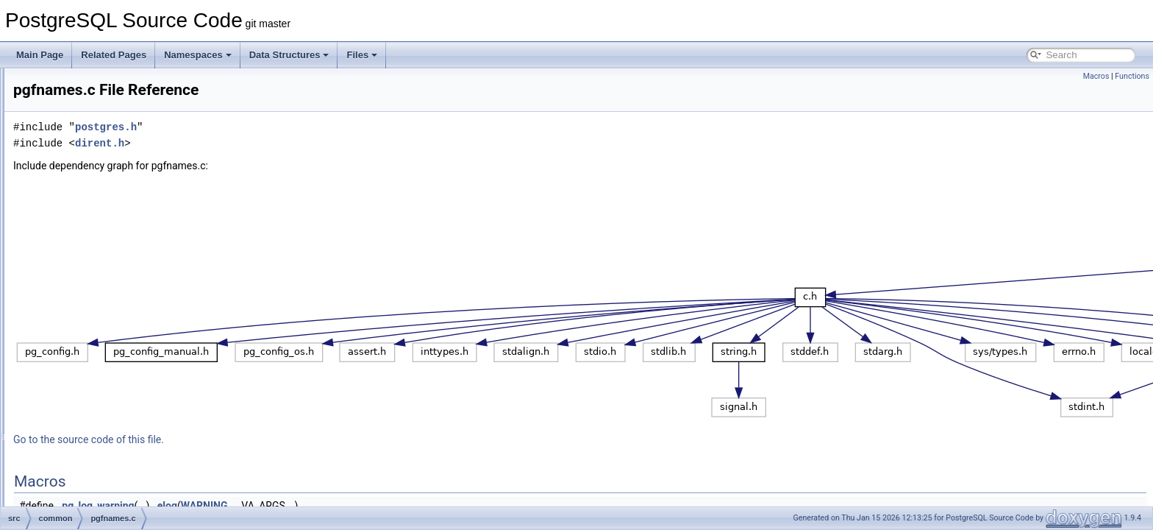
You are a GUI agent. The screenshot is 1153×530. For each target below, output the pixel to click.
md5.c (84, 165)
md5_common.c (103, 181)
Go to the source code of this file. (272, 439)
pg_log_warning (282, 506)
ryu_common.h (101, 375)
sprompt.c (91, 489)
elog (351, 506)
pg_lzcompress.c (105, 262)
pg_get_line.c (98, 246)
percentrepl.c (97, 230)
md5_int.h (91, 197)
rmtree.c (88, 359)
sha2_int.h (92, 472)
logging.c (89, 149)
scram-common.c (106, 408)
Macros (1096, 76)
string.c (86, 505)
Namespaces (198, 54)
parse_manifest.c (105, 213)
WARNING (388, 506)
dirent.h (283, 143)
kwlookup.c (93, 116)
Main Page (39, 54)
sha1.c (85, 424)
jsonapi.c (89, 84)
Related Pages (113, 54)
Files (361, 54)
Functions (1132, 76)
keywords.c (94, 100)
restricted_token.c (107, 343)
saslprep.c (92, 391)
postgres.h (290, 127)
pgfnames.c (95, 294)
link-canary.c (96, 132)
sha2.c (85, 456)
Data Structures (289, 54)
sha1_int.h (92, 440)
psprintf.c (90, 310)
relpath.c (89, 327)
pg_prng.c (91, 278)
